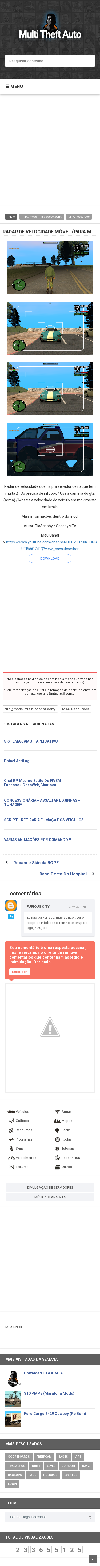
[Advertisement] (50, 152)
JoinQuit (68, 1466)
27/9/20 (74, 906)
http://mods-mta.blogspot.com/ (42, 216)
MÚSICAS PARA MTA (50, 1197)
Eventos (71, 1475)
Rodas (62, 1139)
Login (12, 1484)
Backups (15, 1475)
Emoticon (20, 972)
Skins (15, 1148)
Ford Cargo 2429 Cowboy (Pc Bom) (55, 1413)
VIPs (78, 1456)
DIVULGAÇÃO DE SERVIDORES (50, 1188)
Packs (62, 1130)
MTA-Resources (79, 216)
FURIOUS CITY (38, 906)
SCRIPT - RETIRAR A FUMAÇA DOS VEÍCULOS (44, 820)
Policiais (50, 1475)
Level (51, 1466)
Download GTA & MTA (43, 1373)
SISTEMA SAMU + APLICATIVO (31, 741)
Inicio (11, 216)
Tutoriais (64, 1148)
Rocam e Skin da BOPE (36, 862)
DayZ (86, 1466)
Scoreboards (19, 1456)
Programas (20, 1139)
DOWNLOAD (50, 559)
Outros (62, 1167)
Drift (36, 1466)
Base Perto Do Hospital (63, 874)
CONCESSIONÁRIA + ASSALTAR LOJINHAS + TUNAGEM (42, 802)
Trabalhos (16, 1466)
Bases (63, 1456)
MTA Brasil (13, 1327)
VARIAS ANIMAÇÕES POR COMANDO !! (37, 840)
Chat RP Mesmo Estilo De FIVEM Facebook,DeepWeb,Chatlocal (32, 782)
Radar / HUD (66, 1158)
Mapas (62, 1121)
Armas (62, 1112)
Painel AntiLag (17, 761)
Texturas (18, 1167)
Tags (33, 1475)
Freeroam (44, 1456)
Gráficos (18, 1121)
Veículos (18, 1112)
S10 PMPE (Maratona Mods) (49, 1393)
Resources (19, 1130)
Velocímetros (21, 1158)
